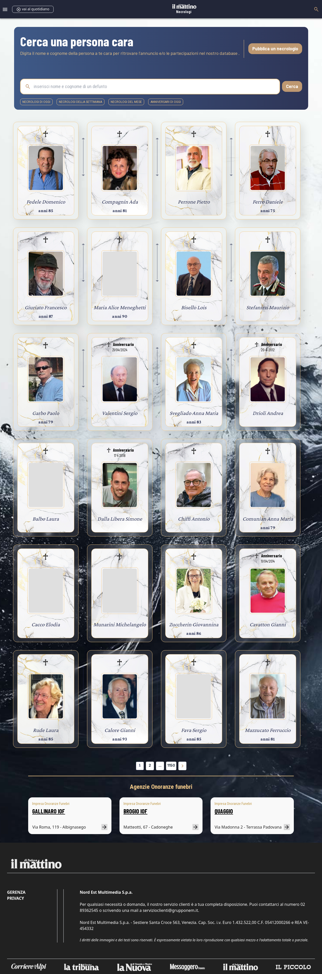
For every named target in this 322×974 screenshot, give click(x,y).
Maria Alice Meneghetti (120, 307)
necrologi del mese (126, 102)
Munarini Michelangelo (119, 624)
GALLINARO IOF (48, 811)
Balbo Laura (45, 519)
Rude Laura (45, 730)
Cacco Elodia (45, 624)
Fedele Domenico (45, 202)
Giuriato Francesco (46, 307)
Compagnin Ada (120, 202)
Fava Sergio (193, 730)
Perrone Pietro (194, 202)
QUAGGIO (224, 811)
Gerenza (16, 892)
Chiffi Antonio (194, 519)
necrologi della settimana (80, 102)
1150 (171, 765)
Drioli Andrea (268, 413)
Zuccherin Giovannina (193, 624)
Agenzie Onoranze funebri (161, 786)
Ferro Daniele (268, 202)
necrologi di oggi (36, 102)
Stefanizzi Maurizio (267, 307)
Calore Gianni (119, 730)
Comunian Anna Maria (268, 519)
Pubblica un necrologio (275, 48)
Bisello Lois (194, 307)
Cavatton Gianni (268, 624)
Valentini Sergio (119, 413)
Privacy (15, 898)
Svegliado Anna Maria (194, 413)
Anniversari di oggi (165, 102)
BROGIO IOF (135, 811)
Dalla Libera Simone (119, 519)
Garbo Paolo (45, 413)
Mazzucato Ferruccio (268, 730)
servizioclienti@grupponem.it (170, 910)
